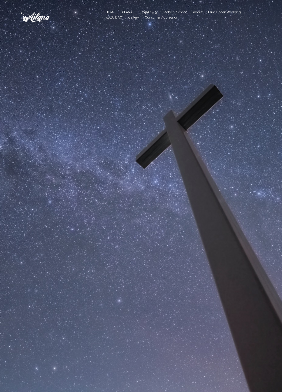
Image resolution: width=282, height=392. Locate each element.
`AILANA (126, 12)
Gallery (133, 17)
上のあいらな (148, 12)
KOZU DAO (114, 17)
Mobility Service (175, 12)
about (197, 12)
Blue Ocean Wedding (224, 12)
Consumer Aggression (161, 17)
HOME (110, 12)
